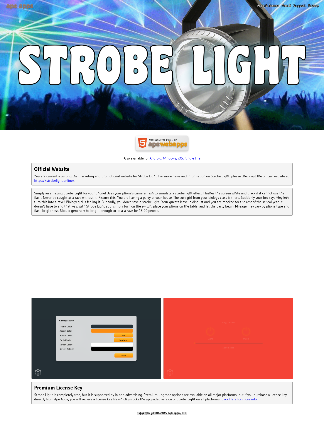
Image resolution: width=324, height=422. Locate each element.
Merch (286, 5)
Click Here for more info (239, 399)
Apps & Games (268, 5)
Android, (156, 158)
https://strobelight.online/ (54, 180)
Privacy (313, 5)
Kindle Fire (193, 158)
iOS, (181, 158)
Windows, (170, 158)
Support (300, 5)
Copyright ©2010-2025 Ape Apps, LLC (162, 413)
